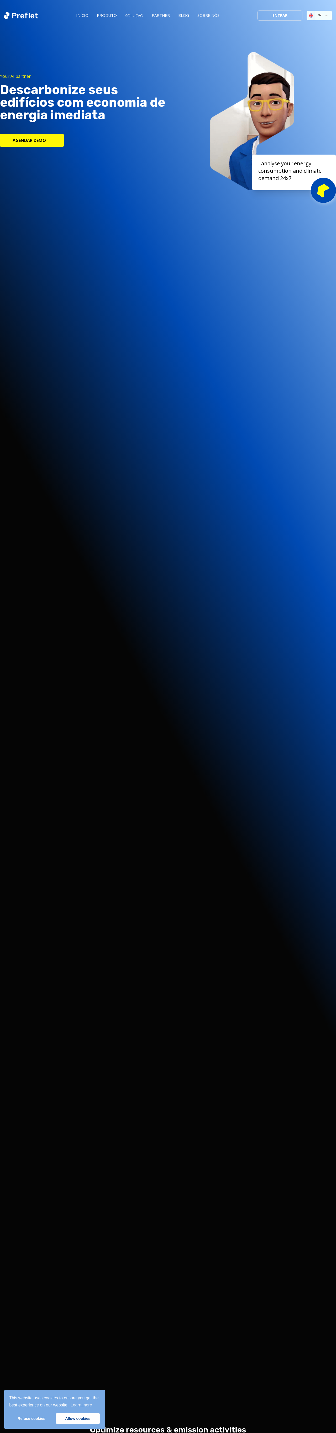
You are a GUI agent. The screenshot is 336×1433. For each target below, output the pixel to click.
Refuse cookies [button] (31, 1418)
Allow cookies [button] (77, 1418)
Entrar (279, 15)
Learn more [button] (81, 1405)
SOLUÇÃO (134, 15)
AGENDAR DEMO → (32, 140)
